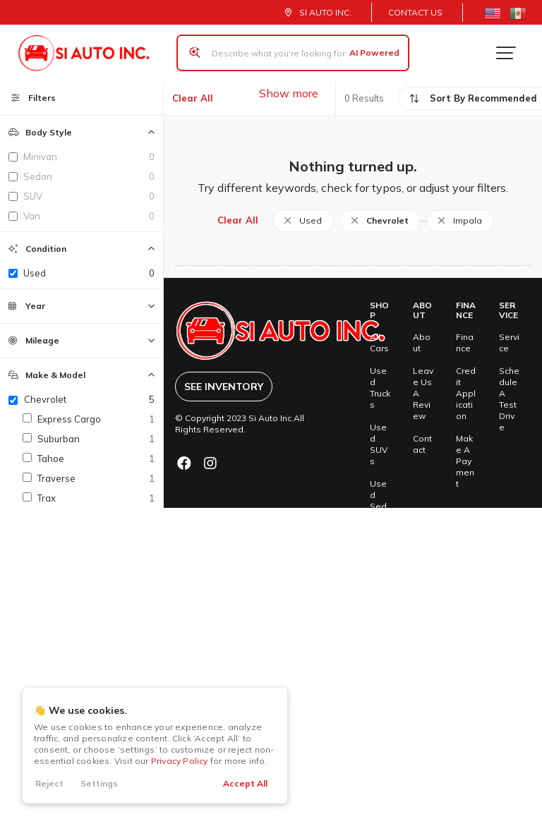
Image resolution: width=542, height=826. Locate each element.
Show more (288, 93)
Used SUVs (378, 444)
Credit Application (466, 393)
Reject (49, 783)
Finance (465, 342)
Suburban (96, 439)
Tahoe (96, 458)
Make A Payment (465, 461)
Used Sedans (378, 500)
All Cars (379, 342)
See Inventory (223, 386)
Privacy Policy (179, 760)
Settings (99, 783)
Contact (422, 444)
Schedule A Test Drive (509, 398)
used (89, 273)
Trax (96, 498)
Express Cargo (96, 419)
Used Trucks (380, 387)
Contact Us (415, 12)
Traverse (96, 478)
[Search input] (293, 53)
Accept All (245, 783)
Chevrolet (89, 399)
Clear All (192, 98)
